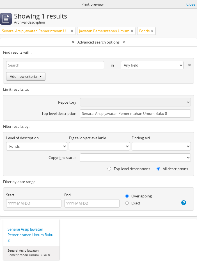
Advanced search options (98, 42)
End (67, 194)
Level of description (22, 137)
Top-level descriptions (128, 168)
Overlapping (138, 196)
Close (190, 4)
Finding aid (141, 137)
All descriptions (172, 168)
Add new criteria (26, 76)
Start (10, 194)
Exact (132, 203)
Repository (67, 102)
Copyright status (62, 157)
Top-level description (59, 113)
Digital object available (87, 137)
